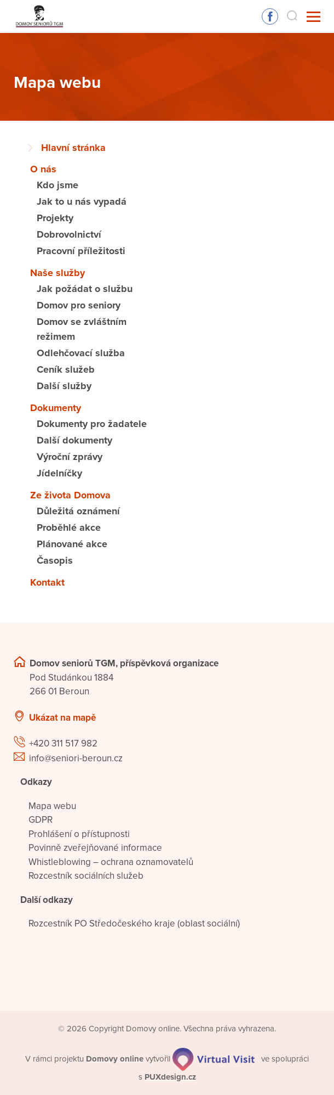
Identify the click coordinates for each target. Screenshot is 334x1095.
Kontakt (47, 582)
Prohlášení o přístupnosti (79, 834)
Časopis (55, 560)
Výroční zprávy (69, 457)
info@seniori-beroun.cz (76, 758)
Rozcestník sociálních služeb (85, 875)
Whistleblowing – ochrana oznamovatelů (110, 862)
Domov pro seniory (78, 305)
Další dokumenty (74, 440)
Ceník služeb (66, 369)
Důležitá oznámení (78, 511)
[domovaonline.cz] (114, 1059)
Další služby (64, 386)
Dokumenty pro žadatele (92, 424)
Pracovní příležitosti (81, 251)
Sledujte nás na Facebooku (270, 16)
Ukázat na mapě (62, 717)
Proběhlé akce (69, 527)
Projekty (55, 218)
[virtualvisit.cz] (213, 1059)
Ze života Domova (70, 495)
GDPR (40, 820)
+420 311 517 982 (63, 743)
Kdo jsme (57, 185)
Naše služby (57, 273)
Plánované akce (72, 544)
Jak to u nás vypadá (81, 201)
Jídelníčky (59, 473)
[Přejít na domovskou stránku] (39, 16)
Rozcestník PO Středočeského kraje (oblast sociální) (134, 923)
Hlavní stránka (73, 148)
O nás (43, 169)
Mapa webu (52, 806)
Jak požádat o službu (85, 289)
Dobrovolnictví (69, 234)
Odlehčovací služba (81, 353)
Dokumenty (55, 408)
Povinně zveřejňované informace (95, 847)
